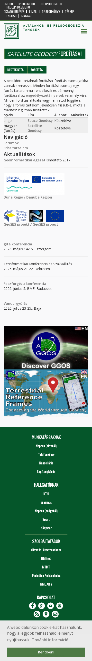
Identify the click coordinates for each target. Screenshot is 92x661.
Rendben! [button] (46, 652)
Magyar (26, 16)
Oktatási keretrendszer (46, 549)
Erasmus (46, 502)
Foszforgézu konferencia (25, 283)
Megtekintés (15, 70)
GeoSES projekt (16, 224)
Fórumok (11, 143)
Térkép (69, 11)
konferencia (21, 244)
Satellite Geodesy (35, 128)
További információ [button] (50, 639)
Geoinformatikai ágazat (25, 160)
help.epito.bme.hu (18, 7)
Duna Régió (13, 197)
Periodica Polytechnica (46, 575)
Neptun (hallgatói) (46, 510)
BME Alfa (46, 584)
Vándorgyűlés (15, 303)
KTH (46, 493)
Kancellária (46, 462)
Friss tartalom (16, 148)
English (12, 16)
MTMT (46, 566)
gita (7, 244)
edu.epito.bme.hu (51, 4)
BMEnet (46, 558)
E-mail (33, 11)
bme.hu (8, 4)
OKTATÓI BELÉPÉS (14, 11)
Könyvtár (46, 527)
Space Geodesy (40, 120)
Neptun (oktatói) (46, 445)
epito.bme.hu (26, 4)
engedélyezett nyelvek (45, 95)
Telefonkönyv (51, 11)
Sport (46, 519)
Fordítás (37, 70)
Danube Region (39, 197)
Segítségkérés (46, 471)
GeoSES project (45, 224)
